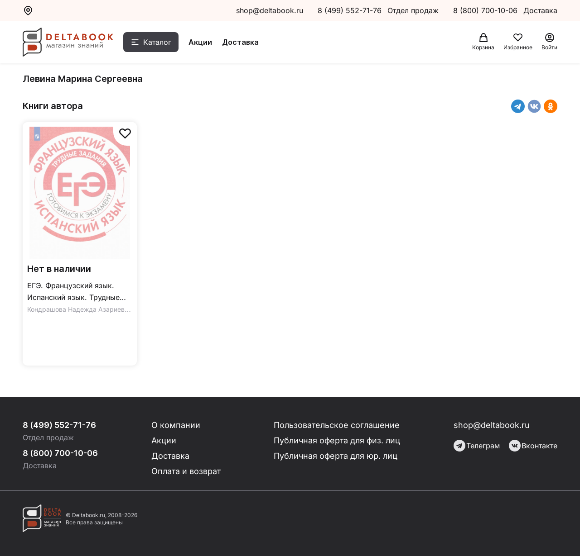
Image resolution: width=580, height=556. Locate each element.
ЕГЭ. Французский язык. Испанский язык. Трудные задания (73, 292)
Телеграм (477, 445)
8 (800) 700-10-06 (486, 10)
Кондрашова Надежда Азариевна (79, 309)
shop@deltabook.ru (269, 10)
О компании (175, 425)
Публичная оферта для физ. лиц (337, 440)
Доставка (240, 42)
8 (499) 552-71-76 (350, 10)
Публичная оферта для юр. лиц (335, 456)
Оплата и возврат (186, 471)
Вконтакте (533, 445)
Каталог (157, 42)
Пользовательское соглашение (337, 425)
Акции (200, 42)
